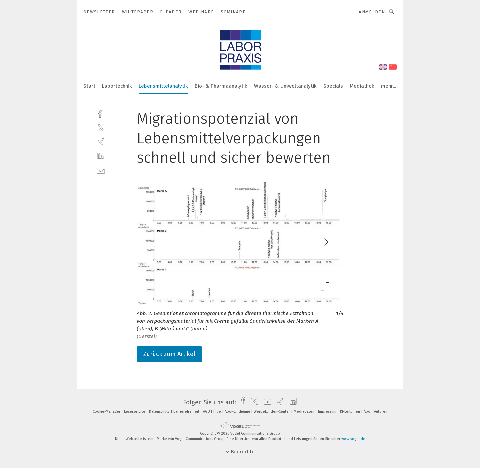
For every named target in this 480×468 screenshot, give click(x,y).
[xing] (101, 142)
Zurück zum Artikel (169, 354)
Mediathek (362, 86)
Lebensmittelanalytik (163, 86)
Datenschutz (160, 411)
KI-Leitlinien (350, 411)
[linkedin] (101, 156)
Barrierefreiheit (186, 411)
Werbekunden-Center (272, 411)
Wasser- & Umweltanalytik (285, 86)
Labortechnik (117, 86)
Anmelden (372, 12)
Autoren (380, 411)
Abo (367, 411)
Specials (333, 86)
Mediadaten (304, 411)
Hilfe (217, 411)
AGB (207, 411)
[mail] (101, 170)
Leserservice (135, 411)
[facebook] (101, 113)
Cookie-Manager (107, 411)
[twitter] (101, 127)
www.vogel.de (353, 439)
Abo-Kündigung (238, 411)
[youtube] (265, 402)
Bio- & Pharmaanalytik (221, 86)
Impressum (327, 411)
